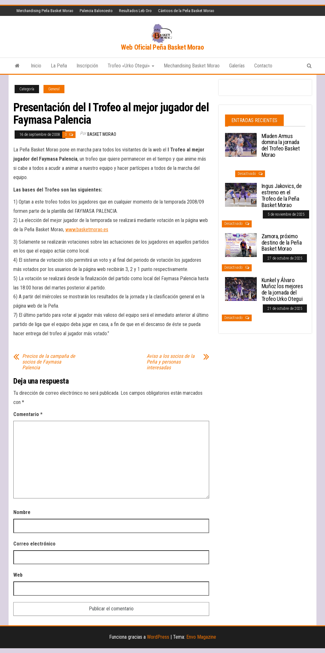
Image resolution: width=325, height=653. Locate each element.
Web (18, 575)
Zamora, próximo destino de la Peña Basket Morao (282, 242)
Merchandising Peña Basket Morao (45, 10)
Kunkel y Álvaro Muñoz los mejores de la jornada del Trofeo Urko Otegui (282, 289)
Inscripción (87, 66)
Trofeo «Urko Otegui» (131, 66)
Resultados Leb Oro (135, 10)
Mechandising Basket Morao (192, 66)
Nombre (21, 512)
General (54, 89)
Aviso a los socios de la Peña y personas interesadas (171, 362)
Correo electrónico (34, 544)
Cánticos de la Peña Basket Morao (186, 10)
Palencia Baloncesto (96, 10)
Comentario (28, 414)
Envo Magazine (201, 637)
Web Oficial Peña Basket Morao (162, 47)
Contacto (263, 66)
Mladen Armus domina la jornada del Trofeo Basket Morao (281, 145)
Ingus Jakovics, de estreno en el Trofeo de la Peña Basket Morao (282, 195)
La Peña (59, 66)
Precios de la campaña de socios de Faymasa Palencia (48, 362)
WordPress (158, 637)
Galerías (237, 66)
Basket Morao (101, 134)
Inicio (36, 66)
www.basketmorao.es (86, 229)
